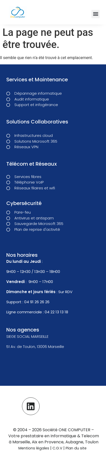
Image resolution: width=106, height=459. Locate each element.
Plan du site (76, 448)
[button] (95, 14)
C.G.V (57, 448)
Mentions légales (33, 448)
